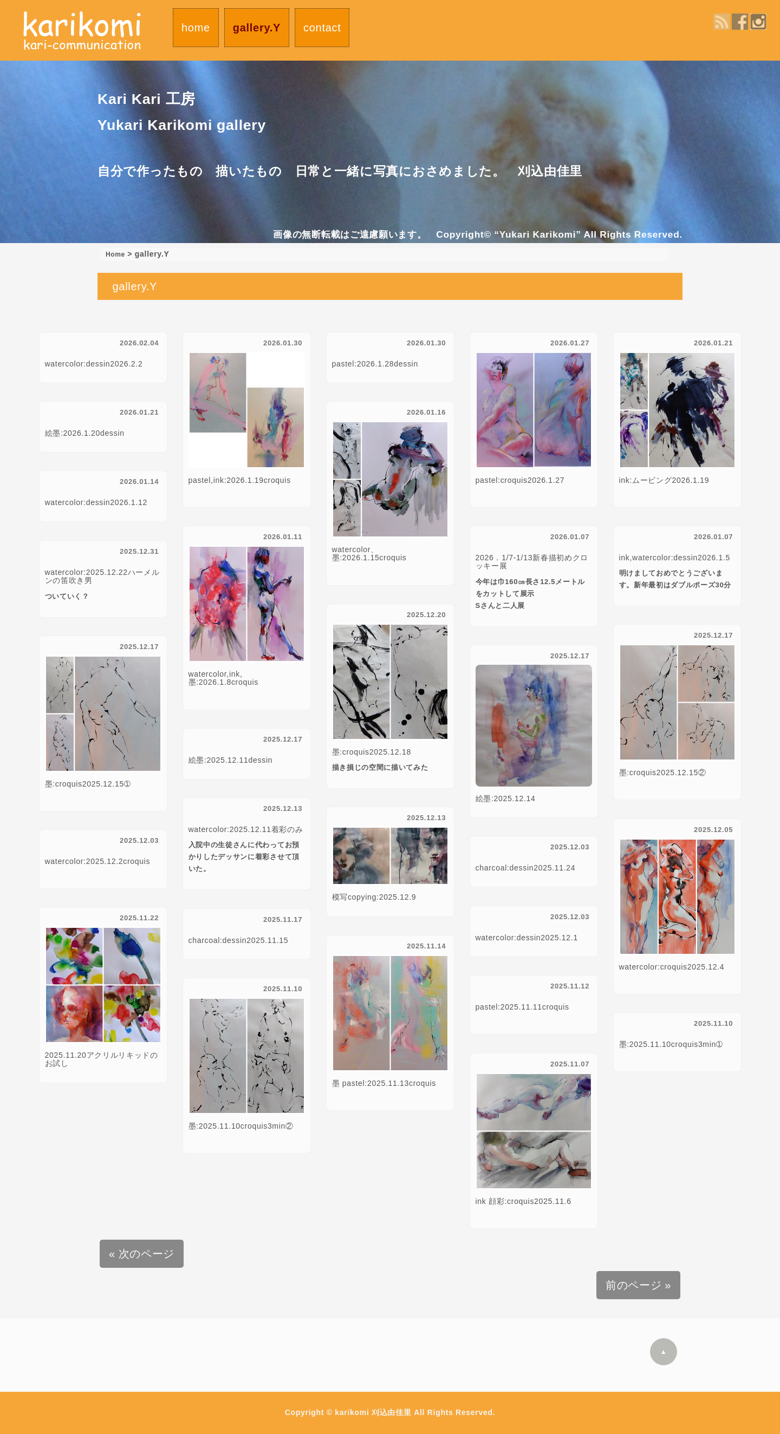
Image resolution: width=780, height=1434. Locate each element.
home (195, 28)
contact (322, 28)
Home (117, 254)
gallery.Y (257, 28)
